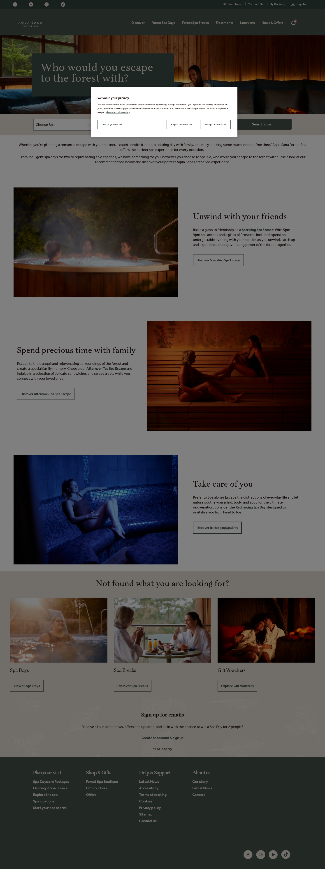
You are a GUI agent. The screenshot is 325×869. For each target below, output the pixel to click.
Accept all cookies (215, 124)
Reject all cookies (182, 124)
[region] (164, 112)
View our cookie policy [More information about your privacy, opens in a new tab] (118, 112)
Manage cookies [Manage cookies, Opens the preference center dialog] (113, 124)
